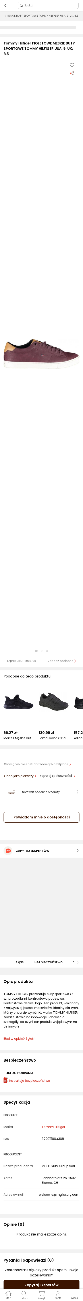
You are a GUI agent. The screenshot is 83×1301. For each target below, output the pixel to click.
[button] (41, 354)
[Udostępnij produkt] (72, 73)
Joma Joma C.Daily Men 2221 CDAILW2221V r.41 (54, 738)
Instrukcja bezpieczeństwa (27, 1080)
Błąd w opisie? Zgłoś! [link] (19, 1039)
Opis (20, 962)
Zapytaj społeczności (56, 776)
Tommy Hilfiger (53, 1127)
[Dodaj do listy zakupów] (72, 65)
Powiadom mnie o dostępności (42, 817)
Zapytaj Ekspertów (42, 1285)
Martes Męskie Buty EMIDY (18, 738)
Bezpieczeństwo (48, 962)
